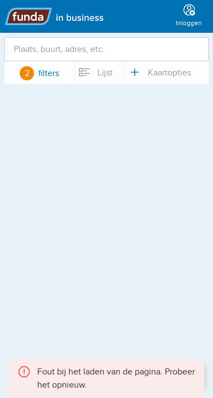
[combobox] (106, 49)
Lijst (95, 72)
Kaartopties (159, 72)
